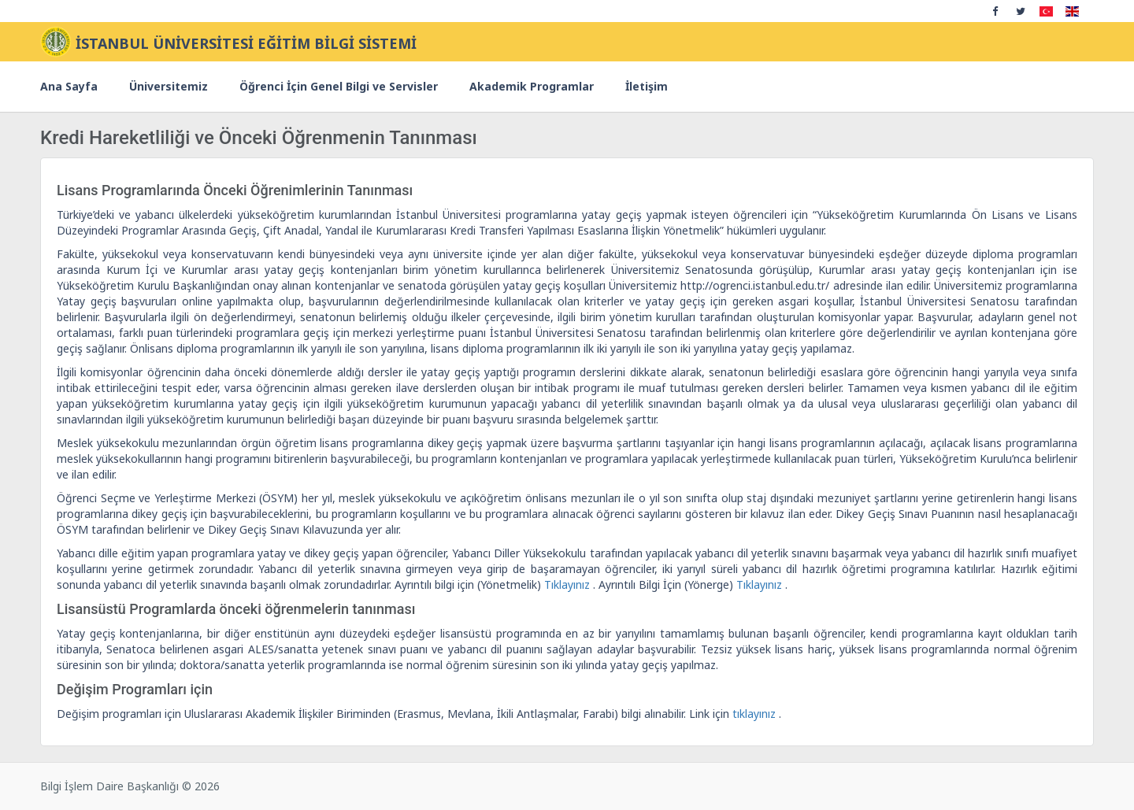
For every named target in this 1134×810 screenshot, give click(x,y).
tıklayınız (755, 713)
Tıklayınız (568, 584)
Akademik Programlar (531, 86)
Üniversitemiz (168, 86)
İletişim (646, 86)
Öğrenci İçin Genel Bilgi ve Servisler (338, 86)
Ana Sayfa (69, 86)
